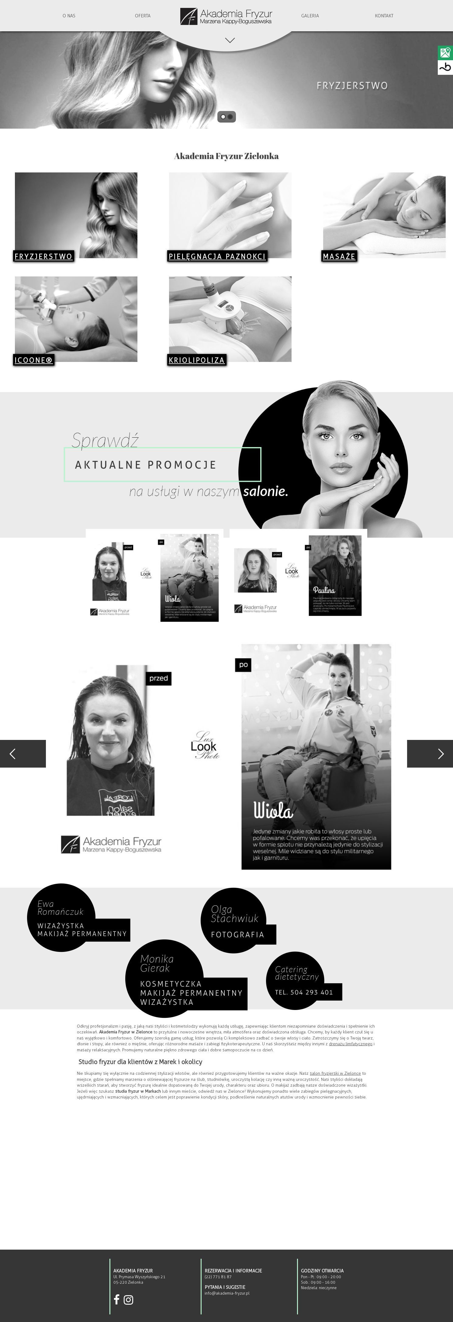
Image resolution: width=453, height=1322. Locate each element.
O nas (69, 16)
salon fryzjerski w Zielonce (335, 1073)
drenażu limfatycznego (350, 1043)
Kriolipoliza (197, 360)
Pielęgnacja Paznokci (217, 256)
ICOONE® (34, 360)
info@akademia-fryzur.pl (227, 1293)
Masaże (339, 256)
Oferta (142, 16)
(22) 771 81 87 (218, 1277)
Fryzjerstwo (44, 256)
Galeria (310, 16)
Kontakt (384, 16)
